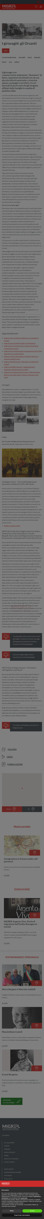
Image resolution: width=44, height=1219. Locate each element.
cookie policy (24, 1198)
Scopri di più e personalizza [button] (22, 1215)
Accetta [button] (32, 1210)
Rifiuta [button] (12, 1210)
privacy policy (13, 1195)
